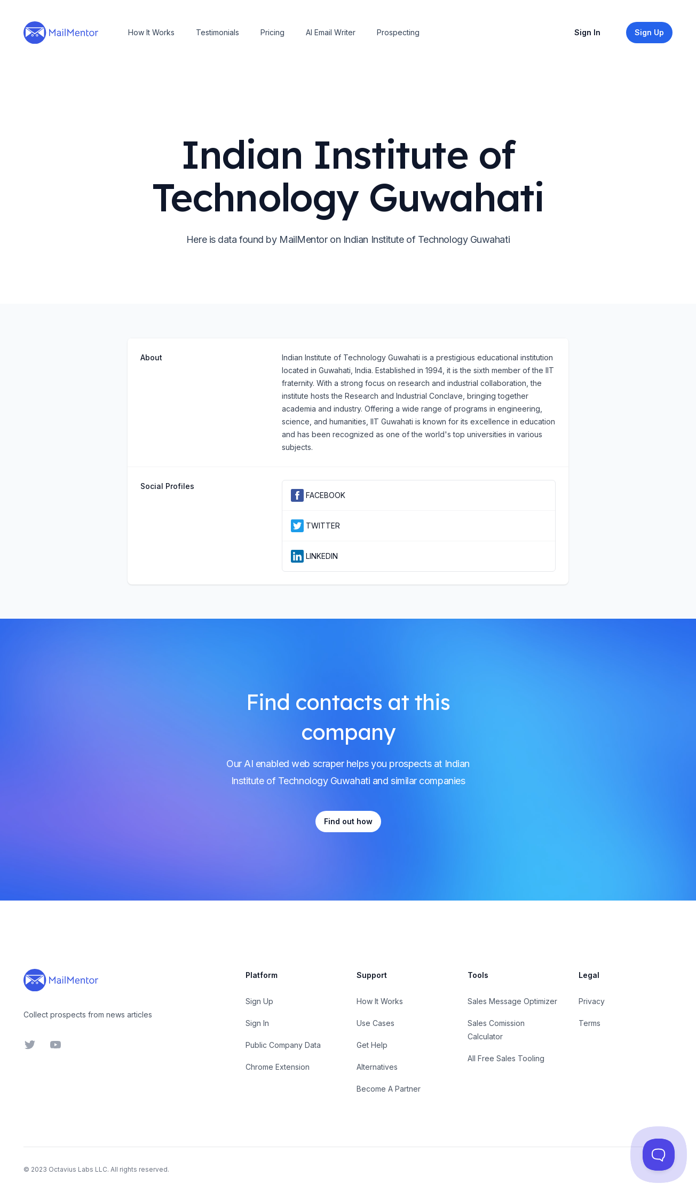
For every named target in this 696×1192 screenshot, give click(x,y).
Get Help (372, 1044)
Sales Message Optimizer (512, 1001)
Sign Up (259, 1001)
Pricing (272, 32)
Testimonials (217, 32)
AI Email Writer (330, 32)
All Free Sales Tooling (506, 1058)
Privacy (592, 1001)
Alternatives (377, 1066)
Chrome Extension (278, 1066)
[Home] (60, 32)
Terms (589, 1023)
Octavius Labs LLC (78, 1169)
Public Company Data (283, 1044)
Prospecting (398, 32)
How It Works (151, 32)
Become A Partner (389, 1088)
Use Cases (375, 1023)
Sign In (587, 32)
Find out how (348, 821)
